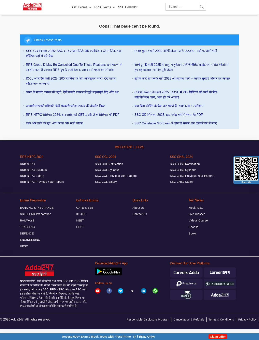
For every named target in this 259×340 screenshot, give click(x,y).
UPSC (24, 246)
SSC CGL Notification (109, 164)
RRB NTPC (27, 164)
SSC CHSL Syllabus (183, 169)
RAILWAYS (27, 220)
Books (193, 233)
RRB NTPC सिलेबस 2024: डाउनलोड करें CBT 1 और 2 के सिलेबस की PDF (73, 114)
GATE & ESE (84, 207)
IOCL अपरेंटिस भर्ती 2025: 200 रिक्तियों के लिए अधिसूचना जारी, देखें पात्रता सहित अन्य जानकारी (71, 81)
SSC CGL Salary (106, 181)
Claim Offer (218, 336)
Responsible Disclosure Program (147, 319)
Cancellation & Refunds (188, 319)
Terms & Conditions (221, 319)
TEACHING (27, 227)
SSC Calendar (127, 7)
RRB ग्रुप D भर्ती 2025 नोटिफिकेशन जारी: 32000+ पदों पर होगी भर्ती (176, 51)
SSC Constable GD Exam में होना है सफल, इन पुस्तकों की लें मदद (176, 123)
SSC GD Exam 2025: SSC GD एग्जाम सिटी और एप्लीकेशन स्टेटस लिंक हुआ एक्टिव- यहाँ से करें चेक (74, 53)
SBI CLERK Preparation (35, 214)
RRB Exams (102, 7)
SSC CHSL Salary (182, 181)
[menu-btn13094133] (90, 6)
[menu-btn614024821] (113, 6)
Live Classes (197, 214)
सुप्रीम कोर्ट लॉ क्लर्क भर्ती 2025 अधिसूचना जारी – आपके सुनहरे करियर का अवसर (182, 78)
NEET (80, 220)
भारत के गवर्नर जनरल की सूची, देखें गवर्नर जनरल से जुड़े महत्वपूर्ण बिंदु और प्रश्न (72, 92)
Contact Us (140, 214)
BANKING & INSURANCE (37, 207)
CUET (80, 227)
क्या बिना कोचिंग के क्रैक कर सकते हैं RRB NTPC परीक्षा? (169, 106)
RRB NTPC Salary (32, 175)
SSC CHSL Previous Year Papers (191, 175)
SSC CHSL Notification (185, 164)
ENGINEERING (30, 239)
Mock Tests (196, 207)
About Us (139, 207)
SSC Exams (79, 7)
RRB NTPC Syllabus (33, 169)
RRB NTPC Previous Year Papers (42, 181)
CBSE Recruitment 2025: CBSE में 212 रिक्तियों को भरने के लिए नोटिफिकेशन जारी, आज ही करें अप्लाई (176, 95)
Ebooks (193, 227)
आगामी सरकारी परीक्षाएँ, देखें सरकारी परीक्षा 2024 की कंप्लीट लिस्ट (65, 106)
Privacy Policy (247, 319)
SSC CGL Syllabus (107, 169)
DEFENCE (27, 233)
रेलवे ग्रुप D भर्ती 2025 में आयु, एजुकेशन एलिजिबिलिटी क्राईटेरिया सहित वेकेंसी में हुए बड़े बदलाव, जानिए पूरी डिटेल (182, 67)
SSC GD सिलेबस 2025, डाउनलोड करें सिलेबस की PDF (169, 114)
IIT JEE (81, 214)
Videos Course (198, 220)
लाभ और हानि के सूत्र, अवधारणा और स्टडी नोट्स (54, 123)
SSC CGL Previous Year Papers (116, 175)
